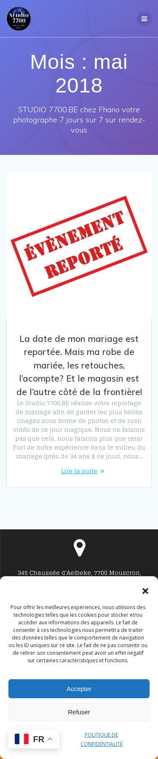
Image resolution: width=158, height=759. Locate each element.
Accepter (79, 688)
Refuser (79, 712)
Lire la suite (79, 470)
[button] (145, 591)
